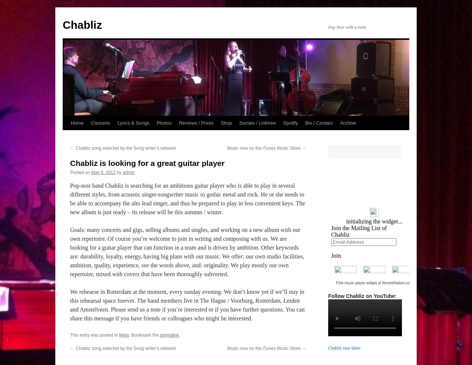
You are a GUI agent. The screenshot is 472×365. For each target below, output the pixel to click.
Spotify (290, 123)
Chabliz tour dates (344, 348)
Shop (226, 123)
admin (129, 172)
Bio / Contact (319, 123)
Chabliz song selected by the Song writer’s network (123, 148)
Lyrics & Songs (133, 123)
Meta (124, 335)
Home (77, 123)
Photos (164, 123)
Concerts (100, 123)
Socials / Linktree (257, 123)
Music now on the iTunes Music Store (266, 148)
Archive (348, 123)
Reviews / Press (196, 123)
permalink (169, 335)
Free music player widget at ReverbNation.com (374, 283)
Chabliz (82, 25)
